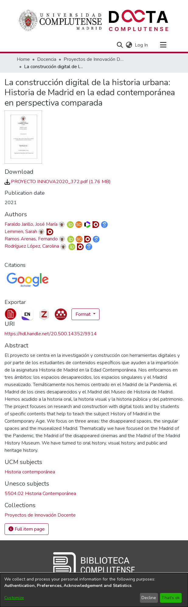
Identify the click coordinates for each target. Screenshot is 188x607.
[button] (120, 45)
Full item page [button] (27, 529)
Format (83, 314)
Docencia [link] (46, 59)
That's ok (171, 598)
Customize (14, 598)
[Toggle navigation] (163, 45)
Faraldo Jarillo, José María (31, 224)
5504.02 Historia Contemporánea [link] (40, 493)
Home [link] (23, 59)
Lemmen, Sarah (21, 231)
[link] (58, 181)
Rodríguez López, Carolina (32, 246)
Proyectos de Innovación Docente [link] (94, 59)
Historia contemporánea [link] (30, 472)
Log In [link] (141, 45)
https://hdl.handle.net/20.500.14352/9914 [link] (51, 333)
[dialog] (94, 590)
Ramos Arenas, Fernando (31, 238)
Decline (148, 598)
